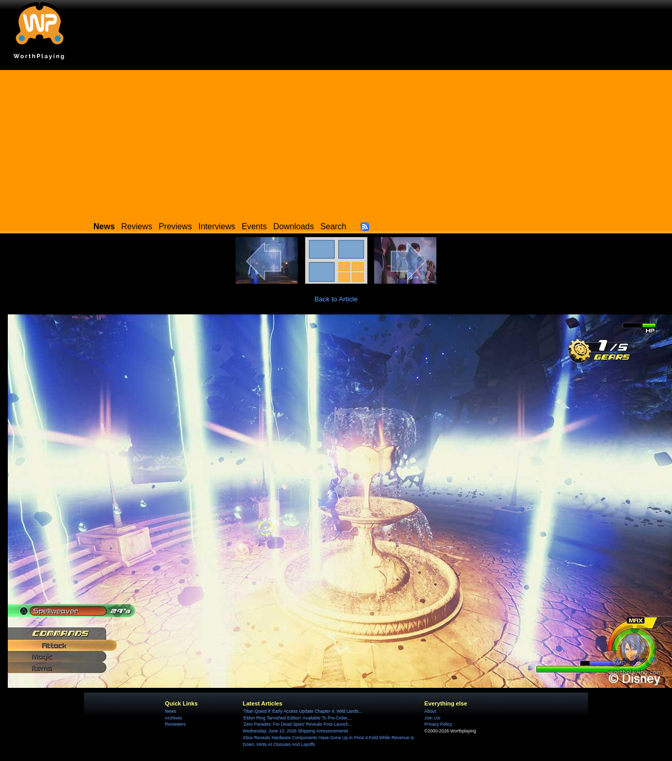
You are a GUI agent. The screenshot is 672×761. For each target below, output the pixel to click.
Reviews (137, 226)
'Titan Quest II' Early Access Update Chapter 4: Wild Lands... (302, 711)
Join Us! (432, 718)
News (170, 711)
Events (254, 226)
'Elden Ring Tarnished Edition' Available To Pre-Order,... (297, 718)
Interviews (216, 226)
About (430, 711)
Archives (173, 718)
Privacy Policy (438, 724)
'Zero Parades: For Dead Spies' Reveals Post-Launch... (297, 724)
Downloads (293, 226)
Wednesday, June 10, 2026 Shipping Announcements (295, 731)
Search (333, 226)
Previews (175, 226)
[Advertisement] (336, 142)
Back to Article (336, 299)
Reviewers (175, 724)
